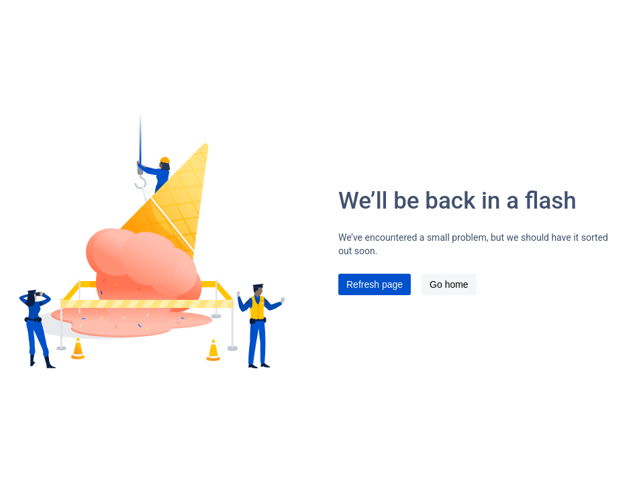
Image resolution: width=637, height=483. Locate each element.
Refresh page (374, 284)
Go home (449, 284)
